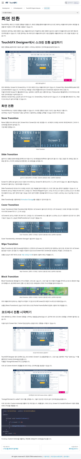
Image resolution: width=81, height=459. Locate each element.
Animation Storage (27, 200)
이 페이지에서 (7, 13)
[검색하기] (72, 2)
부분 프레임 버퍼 (27, 255)
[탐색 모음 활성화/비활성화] (2, 2)
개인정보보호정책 (56, 456)
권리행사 (66, 456)
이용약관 (46, 456)
